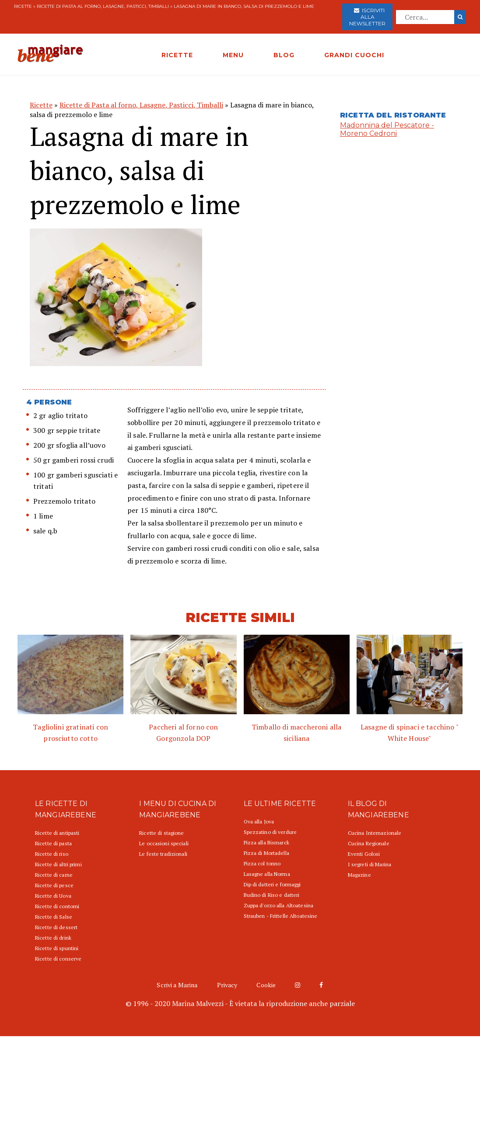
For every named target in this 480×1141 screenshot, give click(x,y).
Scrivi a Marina (177, 985)
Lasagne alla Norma (267, 874)
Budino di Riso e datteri (272, 895)
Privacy (227, 985)
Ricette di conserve (58, 958)
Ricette (23, 6)
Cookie (266, 985)
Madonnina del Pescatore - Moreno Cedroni (387, 129)
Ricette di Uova (53, 895)
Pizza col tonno (262, 863)
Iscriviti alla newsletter (367, 17)
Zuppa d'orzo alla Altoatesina (278, 905)
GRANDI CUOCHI (354, 55)
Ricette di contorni (57, 906)
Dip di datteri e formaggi (272, 884)
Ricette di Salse (53, 916)
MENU (233, 55)
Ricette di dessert (56, 927)
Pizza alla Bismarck (266, 842)
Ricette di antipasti (57, 833)
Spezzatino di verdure (270, 832)
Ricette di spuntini (56, 948)
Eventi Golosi (364, 854)
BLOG (283, 55)
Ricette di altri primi (58, 864)
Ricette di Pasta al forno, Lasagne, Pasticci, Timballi (103, 6)
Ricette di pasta (53, 843)
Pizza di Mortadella (266, 853)
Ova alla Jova (259, 821)
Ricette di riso (51, 854)
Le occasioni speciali (164, 843)
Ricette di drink (53, 937)
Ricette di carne (54, 874)
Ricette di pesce (54, 885)
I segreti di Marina (369, 864)
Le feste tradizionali (163, 854)
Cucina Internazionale (375, 833)
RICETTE (177, 55)
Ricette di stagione (161, 833)
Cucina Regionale (368, 843)
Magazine (359, 874)
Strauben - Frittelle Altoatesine (281, 916)
